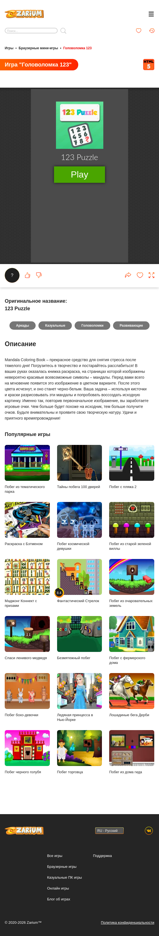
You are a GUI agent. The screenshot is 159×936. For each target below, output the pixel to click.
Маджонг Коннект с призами (27, 587)
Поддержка (102, 856)
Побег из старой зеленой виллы (131, 530)
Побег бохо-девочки (27, 699)
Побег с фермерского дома (131, 644)
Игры (9, 48)
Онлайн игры (58, 888)
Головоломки (92, 330)
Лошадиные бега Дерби (131, 699)
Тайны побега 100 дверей (79, 471)
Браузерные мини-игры (38, 48)
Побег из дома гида (131, 756)
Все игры (54, 856)
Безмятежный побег (79, 642)
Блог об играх (58, 899)
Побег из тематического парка (27, 473)
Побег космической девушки (79, 530)
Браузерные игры (62, 866)
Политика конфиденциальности (127, 922)
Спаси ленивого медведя (27, 642)
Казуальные (55, 330)
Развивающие (131, 330)
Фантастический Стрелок (79, 585)
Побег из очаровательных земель (131, 587)
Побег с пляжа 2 (131, 471)
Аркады (22, 330)
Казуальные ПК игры (64, 877)
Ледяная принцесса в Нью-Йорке (79, 702)
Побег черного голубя (27, 756)
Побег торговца (79, 756)
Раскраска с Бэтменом (27, 528)
